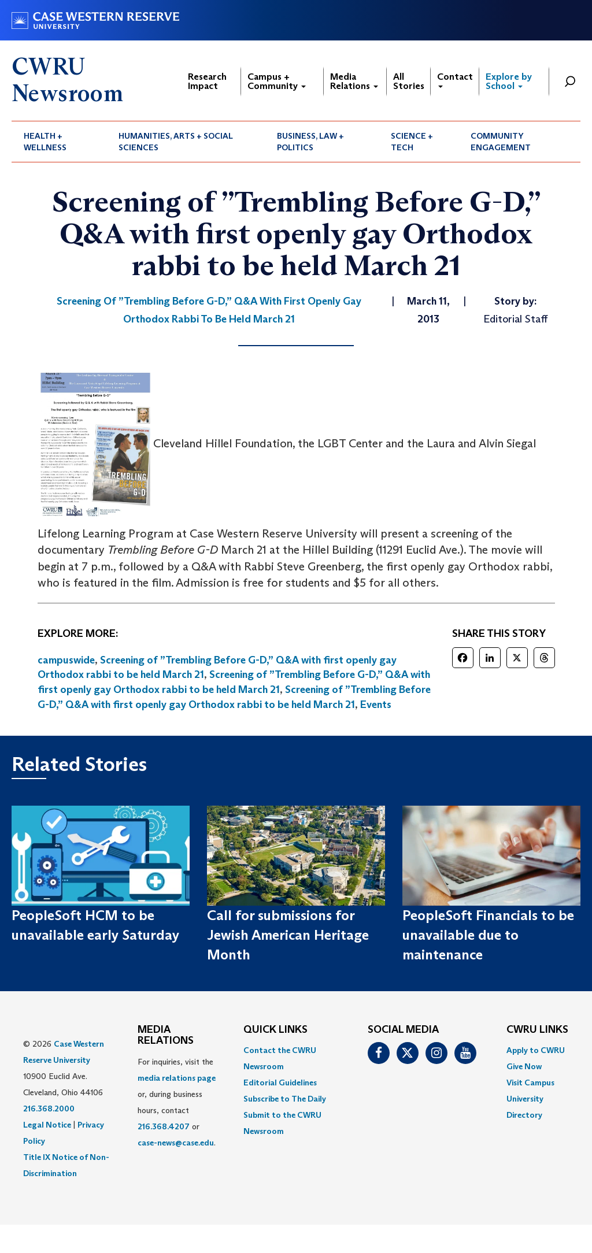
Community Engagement (501, 142)
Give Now (524, 1066)
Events (375, 704)
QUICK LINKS (275, 1030)
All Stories (408, 81)
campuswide (66, 660)
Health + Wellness (45, 142)
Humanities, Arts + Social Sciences (176, 142)
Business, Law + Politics (310, 142)
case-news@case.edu (176, 1142)
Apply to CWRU (535, 1050)
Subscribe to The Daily (284, 1098)
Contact (455, 79)
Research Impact (207, 81)
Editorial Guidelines (280, 1082)
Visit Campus (530, 1082)
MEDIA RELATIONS (166, 1035)
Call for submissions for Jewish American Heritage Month (288, 935)
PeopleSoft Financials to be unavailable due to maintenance (488, 935)
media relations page (177, 1078)
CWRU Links (537, 1030)
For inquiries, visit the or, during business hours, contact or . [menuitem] (177, 1102)
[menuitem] (59, 141)
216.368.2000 (49, 1108)
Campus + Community (276, 81)
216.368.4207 (164, 1126)
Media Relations (354, 81)
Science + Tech (412, 142)
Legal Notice (47, 1124)
